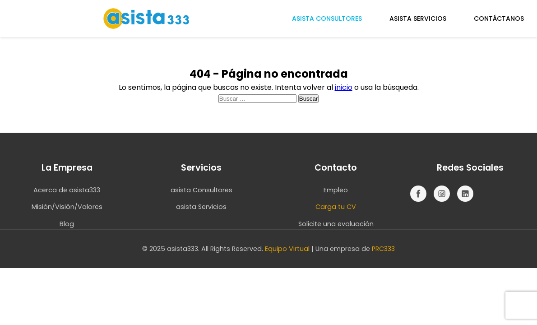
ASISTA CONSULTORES (327, 18)
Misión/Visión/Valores (67, 206)
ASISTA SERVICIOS (417, 18)
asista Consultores (201, 190)
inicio (343, 87)
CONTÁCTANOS (499, 18)
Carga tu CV (335, 206)
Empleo (336, 190)
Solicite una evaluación (336, 223)
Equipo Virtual (287, 248)
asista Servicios (201, 206)
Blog (67, 223)
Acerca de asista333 (66, 190)
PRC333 (383, 248)
